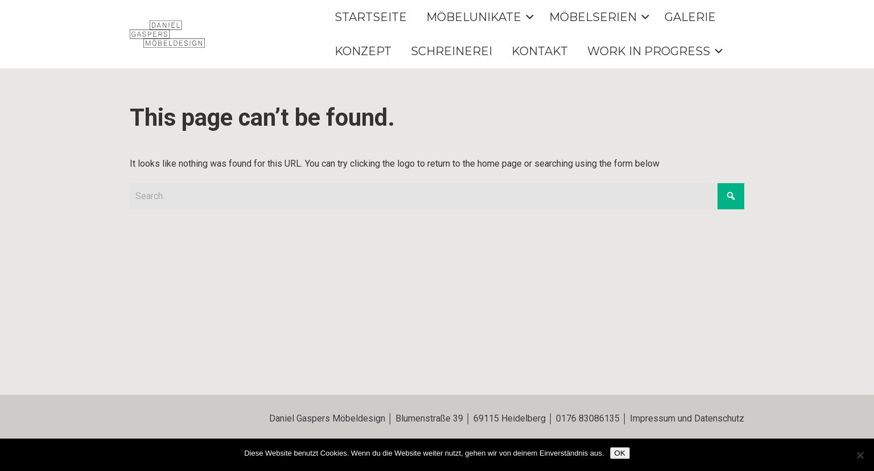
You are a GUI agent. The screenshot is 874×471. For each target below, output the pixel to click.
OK (620, 453)
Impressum (652, 418)
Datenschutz (719, 418)
